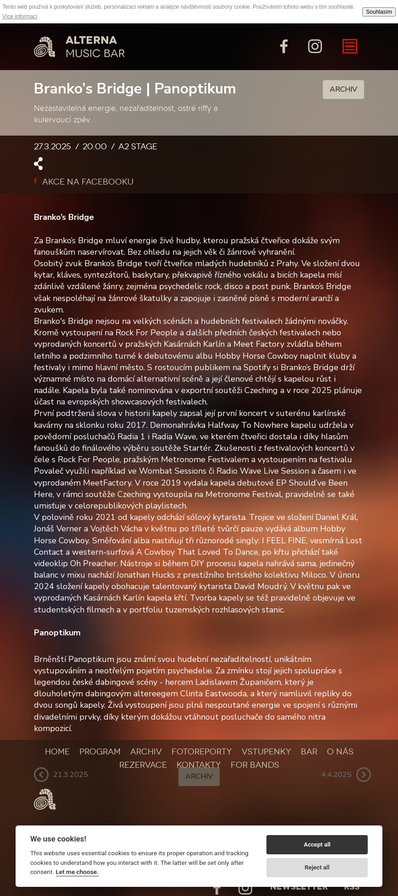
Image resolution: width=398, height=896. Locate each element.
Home (57, 752)
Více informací (20, 16)
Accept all (317, 844)
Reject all (317, 867)
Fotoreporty (201, 752)
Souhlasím (379, 12)
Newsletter (299, 886)
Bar (309, 752)
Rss (351, 886)
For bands (255, 765)
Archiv (343, 89)
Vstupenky (266, 752)
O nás (340, 752)
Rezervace (143, 765)
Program (100, 752)
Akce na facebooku (83, 182)
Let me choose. (77, 871)
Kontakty (199, 765)
